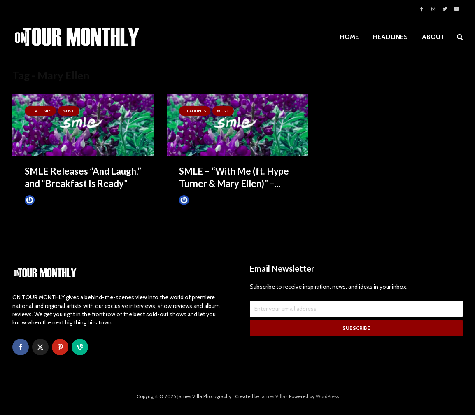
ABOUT (433, 37)
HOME (349, 37)
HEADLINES (390, 37)
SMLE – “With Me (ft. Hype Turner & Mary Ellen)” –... (234, 177)
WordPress (327, 396)
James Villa (43, 200)
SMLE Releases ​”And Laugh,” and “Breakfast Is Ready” (83, 177)
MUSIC (69, 111)
